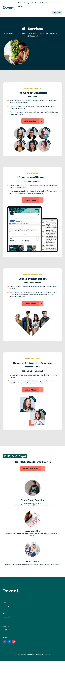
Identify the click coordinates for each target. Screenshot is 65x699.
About (55, 3)
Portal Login (57, 12)
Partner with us (45, 3)
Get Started (34, 121)
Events (34, 3)
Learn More (34, 200)
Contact (20, 6)
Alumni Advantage (24, 3)
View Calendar (34, 468)
